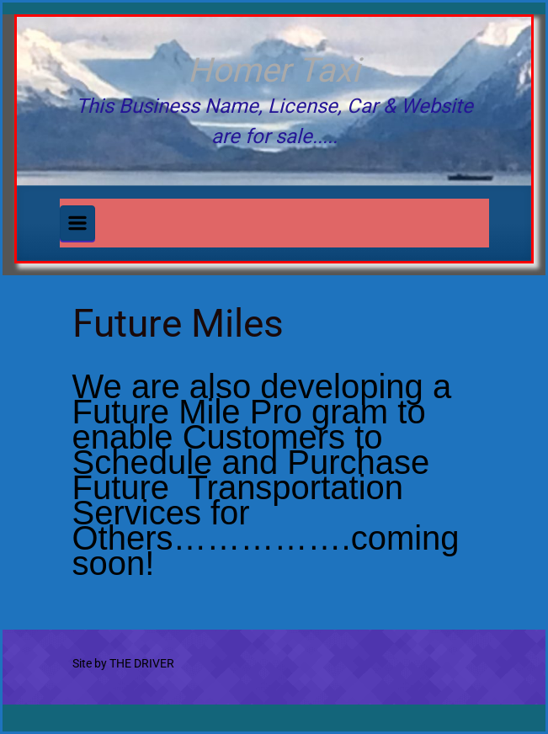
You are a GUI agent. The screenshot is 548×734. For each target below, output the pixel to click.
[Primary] (77, 223)
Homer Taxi (274, 70)
